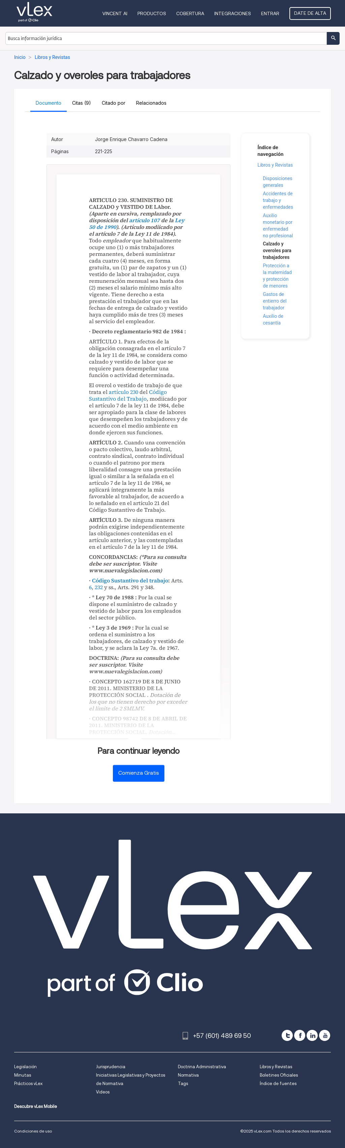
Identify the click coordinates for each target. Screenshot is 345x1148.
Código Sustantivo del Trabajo (128, 395)
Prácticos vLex (28, 1083)
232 (99, 587)
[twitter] (287, 1035)
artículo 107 (144, 220)
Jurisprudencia (110, 1066)
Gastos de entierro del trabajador (274, 301)
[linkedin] (312, 1035)
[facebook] (299, 1035)
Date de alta (310, 13)
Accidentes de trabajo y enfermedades (278, 200)
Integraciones (232, 13)
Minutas (22, 1075)
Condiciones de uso (33, 1131)
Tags (183, 1083)
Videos (102, 1091)
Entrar (270, 13)
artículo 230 (123, 392)
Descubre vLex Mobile (35, 1106)
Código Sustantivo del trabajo (130, 580)
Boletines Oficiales (279, 1075)
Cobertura (190, 13)
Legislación (25, 1066)
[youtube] (324, 1035)
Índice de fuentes (278, 1083)
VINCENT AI (114, 13)
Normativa (188, 1075)
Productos (151, 13)
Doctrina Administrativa (202, 1066)
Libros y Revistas (275, 165)
